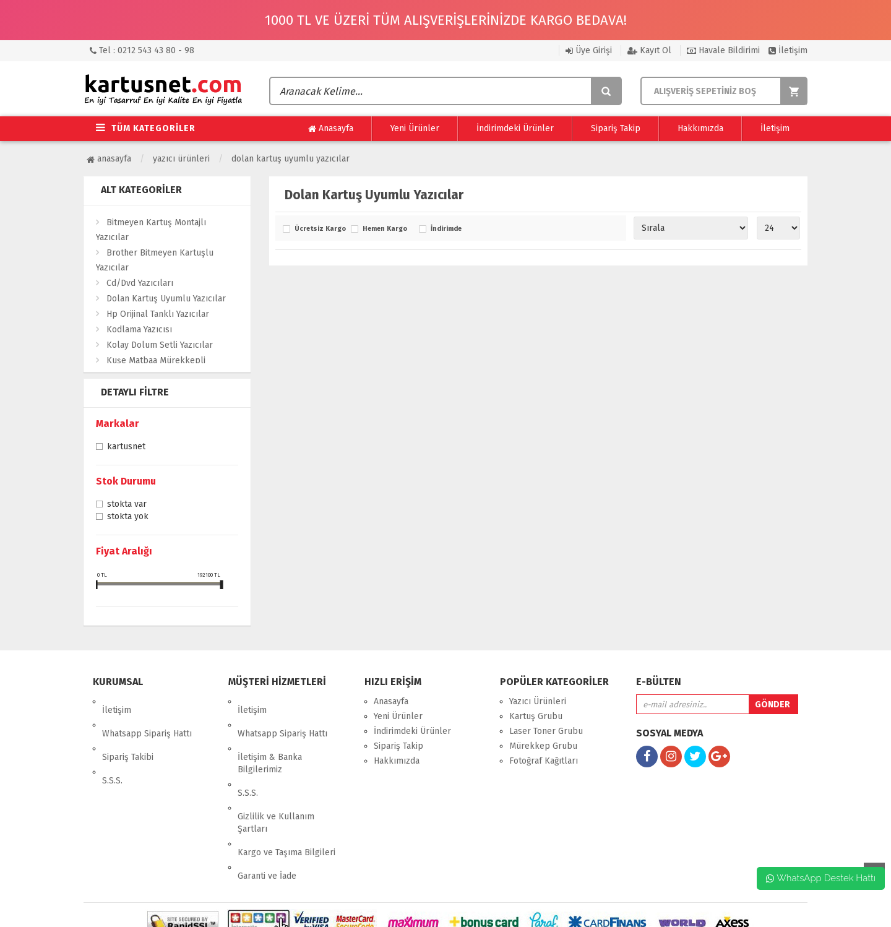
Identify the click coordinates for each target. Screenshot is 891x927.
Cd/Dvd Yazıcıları (139, 283)
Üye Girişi (589, 50)
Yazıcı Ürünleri (181, 158)
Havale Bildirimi (723, 50)
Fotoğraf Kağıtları (543, 761)
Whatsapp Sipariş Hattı (147, 716)
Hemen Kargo (385, 229)
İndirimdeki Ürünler (515, 128)
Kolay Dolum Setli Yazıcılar (159, 345)
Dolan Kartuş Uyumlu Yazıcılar (290, 158)
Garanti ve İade (267, 815)
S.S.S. (112, 746)
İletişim (787, 50)
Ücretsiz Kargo (320, 229)
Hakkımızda (700, 128)
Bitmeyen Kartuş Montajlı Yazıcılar (151, 230)
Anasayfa (330, 129)
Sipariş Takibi (127, 731)
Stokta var (127, 505)
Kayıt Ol (649, 50)
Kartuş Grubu (535, 716)
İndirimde (446, 229)
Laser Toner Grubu (546, 731)
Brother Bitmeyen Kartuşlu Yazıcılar (154, 260)
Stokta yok (127, 517)
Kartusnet (126, 447)
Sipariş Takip (615, 128)
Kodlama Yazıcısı (139, 329)
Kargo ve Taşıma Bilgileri (286, 800)
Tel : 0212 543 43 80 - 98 (142, 50)
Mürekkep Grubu (543, 746)
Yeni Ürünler (414, 128)
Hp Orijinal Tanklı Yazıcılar (157, 314)
